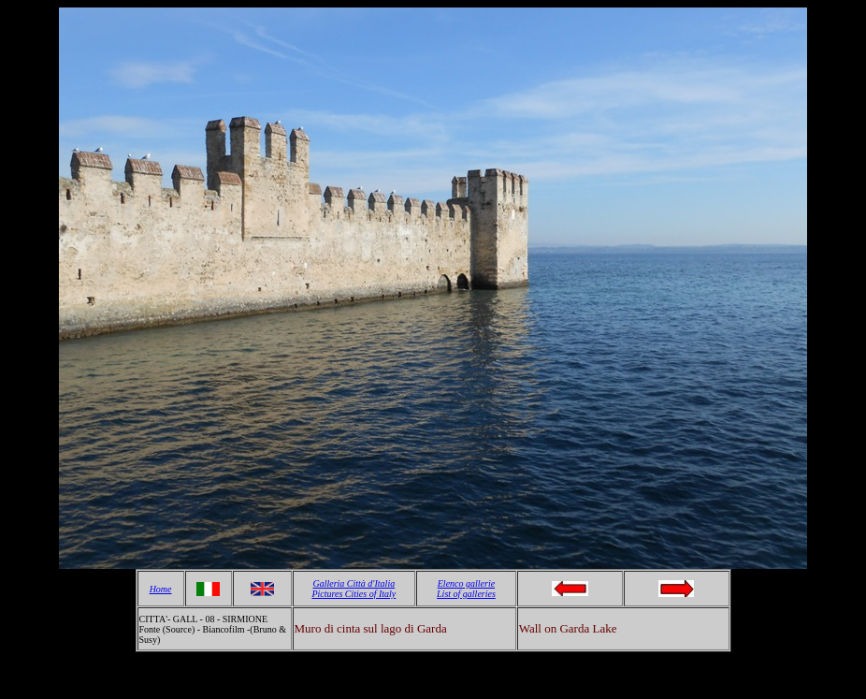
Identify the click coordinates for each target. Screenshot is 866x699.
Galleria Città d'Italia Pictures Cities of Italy (353, 588)
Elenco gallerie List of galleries (466, 588)
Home (161, 589)
